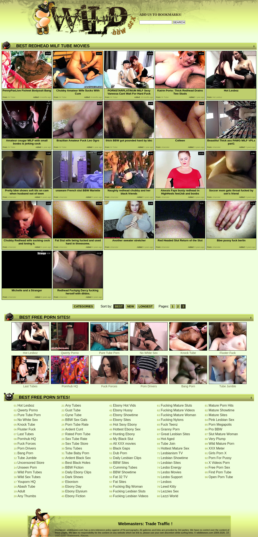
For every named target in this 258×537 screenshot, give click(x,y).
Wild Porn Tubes (29, 472)
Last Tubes (30, 385)
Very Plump (217, 439)
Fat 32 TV (120, 477)
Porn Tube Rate (76, 424)
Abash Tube (26, 486)
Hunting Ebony (124, 434)
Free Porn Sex (219, 467)
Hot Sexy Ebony (125, 424)
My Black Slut (123, 439)
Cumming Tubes (125, 467)
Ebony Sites (122, 420)
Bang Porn (188, 385)
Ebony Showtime (125, 415)
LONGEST (146, 306)
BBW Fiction (74, 467)
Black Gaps (121, 448)
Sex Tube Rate (76, 439)
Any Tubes (73, 405)
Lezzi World (169, 496)
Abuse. (85, 535)
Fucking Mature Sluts (176, 405)
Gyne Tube (73, 415)
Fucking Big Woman (128, 486)
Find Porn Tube (220, 472)
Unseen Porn (27, 467)
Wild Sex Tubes (29, 477)
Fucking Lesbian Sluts (129, 491)
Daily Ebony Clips (78, 472)
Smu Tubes (73, 448)
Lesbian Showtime (174, 458)
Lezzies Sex (170, 491)
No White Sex (149, 352)
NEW (130, 306)
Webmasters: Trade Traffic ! (145, 523)
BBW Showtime (124, 472)
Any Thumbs (26, 496)
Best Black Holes (77, 462)
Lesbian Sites (171, 462)
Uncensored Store (30, 462)
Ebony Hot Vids (124, 405)
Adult (21, 491)
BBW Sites (121, 462)
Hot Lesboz (30, 352)
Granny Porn (170, 429)
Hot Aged (167, 439)
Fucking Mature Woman (178, 415)
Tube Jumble (228, 385)
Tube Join (168, 443)
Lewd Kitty (168, 486)
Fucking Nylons (172, 420)
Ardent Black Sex (78, 458)
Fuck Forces (109, 385)
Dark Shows (74, 477)
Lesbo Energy (171, 467)
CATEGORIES (83, 306)
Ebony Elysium (76, 491)
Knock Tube (188, 352)
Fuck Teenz (169, 424)
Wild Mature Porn (221, 443)
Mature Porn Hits (221, 405)
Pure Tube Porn (109, 352)
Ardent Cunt (74, 429)
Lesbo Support (171, 477)
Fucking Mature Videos (178, 410)
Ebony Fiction (75, 496)
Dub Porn (120, 453)
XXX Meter (217, 448)
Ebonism (71, 482)
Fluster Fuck (228, 352)
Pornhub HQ (70, 385)
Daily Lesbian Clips (127, 458)
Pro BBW (215, 429)
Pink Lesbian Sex (221, 420)
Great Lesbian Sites (175, 434)
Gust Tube (73, 410)
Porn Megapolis (220, 424)
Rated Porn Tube (77, 434)
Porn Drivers (149, 385)
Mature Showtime (222, 410)
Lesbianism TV (172, 453)
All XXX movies (124, 443)
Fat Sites (119, 482)
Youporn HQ (26, 482)
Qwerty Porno (70, 352)
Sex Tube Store (76, 443)
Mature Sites (218, 415)
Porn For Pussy (220, 458)
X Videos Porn (219, 462)
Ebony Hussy (123, 410)
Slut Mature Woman (223, 434)
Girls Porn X (217, 453)
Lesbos (166, 482)
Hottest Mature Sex (175, 448)
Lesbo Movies (171, 472)
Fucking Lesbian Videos (130, 496)
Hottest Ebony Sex (127, 429)
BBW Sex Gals (76, 420)
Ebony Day (73, 486)
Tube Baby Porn (77, 453)
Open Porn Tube (221, 477)
